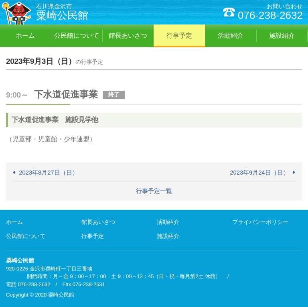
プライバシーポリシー (260, 222)
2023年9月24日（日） (259, 172)
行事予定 (92, 236)
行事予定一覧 (154, 191)
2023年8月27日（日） (48, 172)
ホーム (14, 222)
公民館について (25, 236)
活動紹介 (168, 222)
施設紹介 (168, 236)
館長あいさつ (98, 222)
